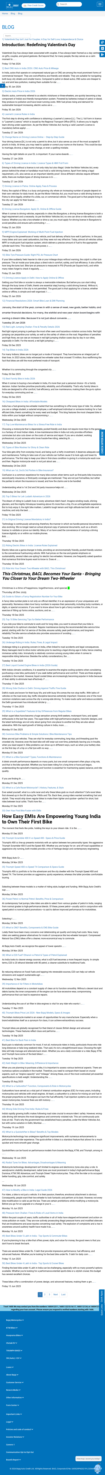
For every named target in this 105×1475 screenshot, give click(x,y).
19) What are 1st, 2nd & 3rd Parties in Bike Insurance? (28, 470)
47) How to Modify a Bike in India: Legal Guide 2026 (27, 1190)
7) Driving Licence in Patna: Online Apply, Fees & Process (29, 186)
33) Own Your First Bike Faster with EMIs (21, 810)
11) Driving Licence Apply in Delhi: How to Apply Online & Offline (33, 278)
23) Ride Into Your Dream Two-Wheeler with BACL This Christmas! (33, 568)
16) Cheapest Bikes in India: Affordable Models (24, 401)
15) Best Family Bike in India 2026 (18, 378)
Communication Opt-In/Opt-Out (20, 1452)
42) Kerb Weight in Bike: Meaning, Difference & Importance (30, 1063)
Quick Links (101, 1309)
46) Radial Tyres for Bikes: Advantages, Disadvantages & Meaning (34, 1162)
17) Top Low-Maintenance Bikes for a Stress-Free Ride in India (32, 424)
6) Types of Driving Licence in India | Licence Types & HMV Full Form (35, 163)
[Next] (56, 1294)
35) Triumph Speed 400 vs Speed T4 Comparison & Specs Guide (33, 867)
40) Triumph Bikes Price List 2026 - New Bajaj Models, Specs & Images (36, 1012)
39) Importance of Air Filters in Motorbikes (22, 984)
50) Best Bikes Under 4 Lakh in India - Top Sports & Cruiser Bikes (33, 1263)
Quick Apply (101, 1296)
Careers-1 (10, 1445)
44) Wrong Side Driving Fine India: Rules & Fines (25, 1109)
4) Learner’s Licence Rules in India (18, 114)
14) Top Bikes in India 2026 (15, 349)
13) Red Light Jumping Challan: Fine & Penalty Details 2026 (31, 327)
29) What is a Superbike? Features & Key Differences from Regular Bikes (37, 711)
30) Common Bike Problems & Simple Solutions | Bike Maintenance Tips (37, 734)
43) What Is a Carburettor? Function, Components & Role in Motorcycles (36, 1086)
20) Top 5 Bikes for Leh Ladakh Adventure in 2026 (26, 496)
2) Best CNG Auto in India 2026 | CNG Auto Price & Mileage (30, 68)
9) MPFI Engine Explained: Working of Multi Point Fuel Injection (32, 232)
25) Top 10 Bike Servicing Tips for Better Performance (28, 619)
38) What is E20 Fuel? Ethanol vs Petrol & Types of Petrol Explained (34, 955)
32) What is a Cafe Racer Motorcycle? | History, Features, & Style (33, 787)
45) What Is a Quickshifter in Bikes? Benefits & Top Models (30, 1132)
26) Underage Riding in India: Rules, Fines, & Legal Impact (29, 642)
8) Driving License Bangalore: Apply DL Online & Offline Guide (31, 209)
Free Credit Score (35, 5)
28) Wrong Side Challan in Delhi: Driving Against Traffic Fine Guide (34, 688)
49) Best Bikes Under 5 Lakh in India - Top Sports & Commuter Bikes (34, 1236)
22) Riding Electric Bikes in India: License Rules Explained (29, 545)
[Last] (63, 1294)
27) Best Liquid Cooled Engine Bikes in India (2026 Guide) (30, 665)
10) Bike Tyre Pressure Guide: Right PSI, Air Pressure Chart (30, 255)
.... (16, 59)
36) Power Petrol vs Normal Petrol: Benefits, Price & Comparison (32, 899)
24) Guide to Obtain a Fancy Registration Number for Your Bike (32, 596)
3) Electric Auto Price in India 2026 (18, 91)
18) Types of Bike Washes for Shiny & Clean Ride (25, 447)
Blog (13, 13)
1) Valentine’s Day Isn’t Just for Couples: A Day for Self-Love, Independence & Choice (42, 39)
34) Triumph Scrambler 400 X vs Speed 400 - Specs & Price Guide (33, 838)
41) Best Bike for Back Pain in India (19, 1040)
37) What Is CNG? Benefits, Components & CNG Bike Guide (30, 927)
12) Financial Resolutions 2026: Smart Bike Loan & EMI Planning (33, 300)
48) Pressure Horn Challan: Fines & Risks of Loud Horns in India (32, 1213)
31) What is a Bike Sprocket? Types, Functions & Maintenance (32, 757)
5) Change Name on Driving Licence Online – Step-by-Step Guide (33, 137)
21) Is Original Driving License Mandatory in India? (26, 519)
